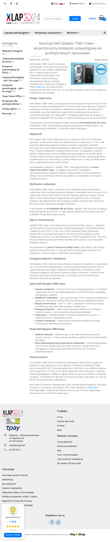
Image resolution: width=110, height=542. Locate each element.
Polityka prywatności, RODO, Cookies (20, 496)
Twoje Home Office (12, 96)
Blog (59, 430)
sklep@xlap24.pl (17, 445)
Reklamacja (7, 479)
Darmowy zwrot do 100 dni (15, 475)
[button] (62, 411)
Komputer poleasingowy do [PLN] (10, 69)
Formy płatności (64, 441)
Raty (59, 450)
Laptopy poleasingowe (17, 32)
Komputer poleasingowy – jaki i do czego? (12, 88)
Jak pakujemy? (9, 483)
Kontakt (61, 425)
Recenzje (7, 113)
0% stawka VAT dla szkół (69, 463)
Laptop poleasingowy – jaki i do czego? (13, 79)
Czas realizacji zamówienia (70, 459)
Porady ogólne (9, 108)
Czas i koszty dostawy (67, 454)
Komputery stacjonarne (49, 32)
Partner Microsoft (65, 421)
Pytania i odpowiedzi (12, 488)
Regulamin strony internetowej (17, 500)
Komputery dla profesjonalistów (11, 102)
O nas (60, 417)
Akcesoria (73, 32)
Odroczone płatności (67, 446)
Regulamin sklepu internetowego (18, 492)
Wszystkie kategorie (12, 50)
